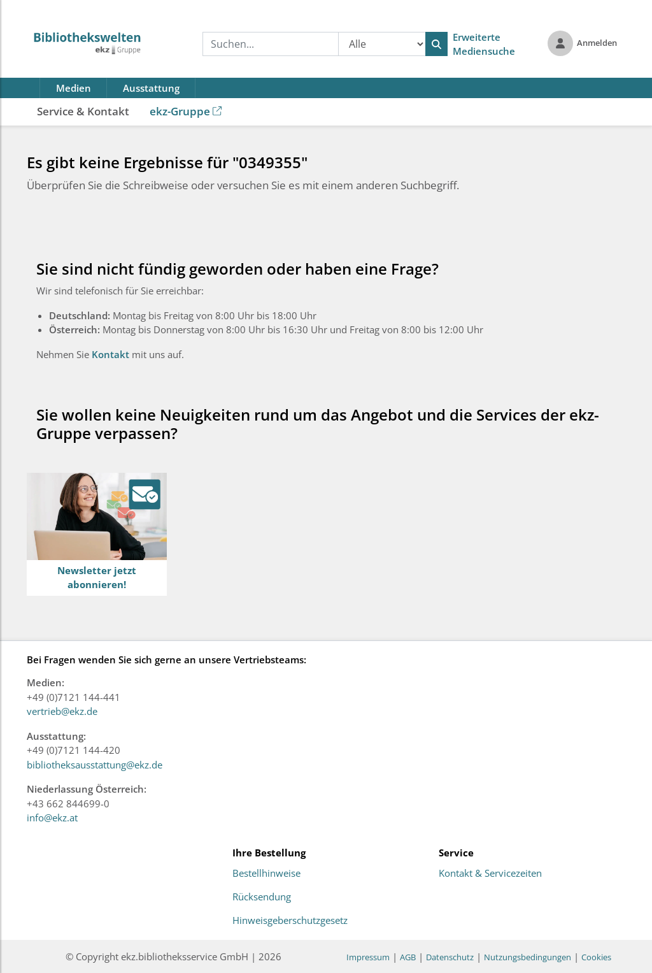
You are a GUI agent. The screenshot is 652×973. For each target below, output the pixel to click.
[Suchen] (436, 44)
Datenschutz (450, 957)
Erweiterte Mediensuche (484, 44)
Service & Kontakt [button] (83, 111)
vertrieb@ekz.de (62, 711)
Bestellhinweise (266, 873)
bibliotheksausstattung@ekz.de (94, 764)
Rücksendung (261, 897)
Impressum (368, 957)
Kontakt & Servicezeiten (490, 873)
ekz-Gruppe (186, 111)
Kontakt (112, 354)
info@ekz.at (52, 817)
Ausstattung (151, 88)
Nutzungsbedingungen (527, 957)
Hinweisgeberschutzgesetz (290, 920)
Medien (73, 88)
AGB (408, 957)
